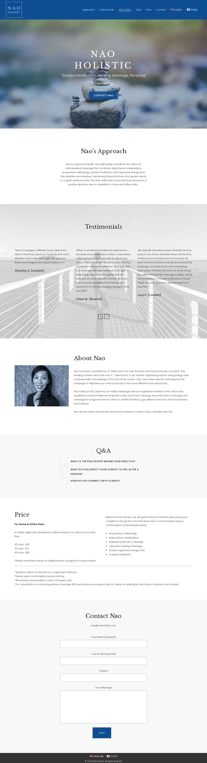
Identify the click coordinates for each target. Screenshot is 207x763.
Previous (100, 316)
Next (106, 316)
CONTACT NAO (103, 95)
